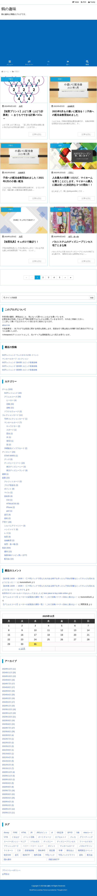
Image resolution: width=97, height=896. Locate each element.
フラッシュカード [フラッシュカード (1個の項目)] (11, 846)
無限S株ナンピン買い (15, 555)
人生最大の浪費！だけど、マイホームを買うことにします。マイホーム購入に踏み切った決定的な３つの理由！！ (72, 181)
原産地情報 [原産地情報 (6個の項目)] (29, 850)
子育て (71, 173)
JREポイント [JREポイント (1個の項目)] (42, 832)
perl (9, 511)
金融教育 (70, 106)
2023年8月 (8, 724)
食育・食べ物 (73, 237)
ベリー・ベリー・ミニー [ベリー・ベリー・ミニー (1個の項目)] (33, 846)
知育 (21, 106)
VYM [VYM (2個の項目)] (6, 837)
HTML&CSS (12, 504)
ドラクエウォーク (13, 411)
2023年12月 (9, 709)
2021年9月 (8, 750)
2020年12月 (8, 772)
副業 (6, 478)
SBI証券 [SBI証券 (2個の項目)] (60, 832)
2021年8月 (8, 754)
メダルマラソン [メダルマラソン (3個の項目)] (85, 846)
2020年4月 (8, 802)
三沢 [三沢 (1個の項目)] (19, 850)
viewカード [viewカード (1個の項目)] (88, 832)
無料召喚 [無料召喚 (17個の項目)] (37, 855)
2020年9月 (8, 783)
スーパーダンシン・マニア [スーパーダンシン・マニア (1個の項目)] (15, 841)
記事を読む (37, 134)
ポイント (9, 489)
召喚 (10, 404)
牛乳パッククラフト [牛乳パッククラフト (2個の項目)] (67, 855)
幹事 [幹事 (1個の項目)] (60, 850)
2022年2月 (8, 746)
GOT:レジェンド (12, 393)
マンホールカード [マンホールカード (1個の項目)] (67, 846)
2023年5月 (8, 735)
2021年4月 (8, 757)
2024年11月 (9, 672)
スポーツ (11, 430)
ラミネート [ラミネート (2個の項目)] (8, 850)
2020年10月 (8, 779)
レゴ (7, 533)
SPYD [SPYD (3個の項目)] (69, 832)
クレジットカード (13, 481)
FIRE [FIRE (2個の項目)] (15, 832)
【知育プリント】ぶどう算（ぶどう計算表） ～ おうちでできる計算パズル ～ (23, 115)
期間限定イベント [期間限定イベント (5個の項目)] (85, 850)
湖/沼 (9, 441)
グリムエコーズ (12, 397)
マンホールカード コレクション (15, 359)
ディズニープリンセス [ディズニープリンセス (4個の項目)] (66, 841)
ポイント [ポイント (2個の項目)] (51, 846)
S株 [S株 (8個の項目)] (77, 832)
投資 (6, 548)
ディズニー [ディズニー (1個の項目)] (48, 841)
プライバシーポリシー (11, 870)
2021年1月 (8, 768)
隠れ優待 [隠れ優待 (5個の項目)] (7, 859)
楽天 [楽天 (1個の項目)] (17, 855)
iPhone (10, 507)
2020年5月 (8, 798)
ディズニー (8, 452)
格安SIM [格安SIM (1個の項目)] (7, 855)
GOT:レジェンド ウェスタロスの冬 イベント (20, 355)
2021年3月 (8, 761)
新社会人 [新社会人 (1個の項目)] (70, 850)
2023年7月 (8, 728)
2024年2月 (8, 702)
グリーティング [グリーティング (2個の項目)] (86, 837)
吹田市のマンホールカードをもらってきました (21, 593)
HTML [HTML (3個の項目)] (23, 832)
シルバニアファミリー (14, 526)
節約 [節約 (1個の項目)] (81, 855)
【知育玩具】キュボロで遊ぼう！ (20, 241)
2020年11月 (8, 776)
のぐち (22, 590)
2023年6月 (8, 731)
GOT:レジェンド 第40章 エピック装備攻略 (19, 362)
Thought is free (62, 890)
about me (6, 325)
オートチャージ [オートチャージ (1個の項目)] (44, 837)
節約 (7, 518)
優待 (8, 551)
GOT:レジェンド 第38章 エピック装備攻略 (19, 370)
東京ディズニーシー (16, 467)
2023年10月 (9, 717)
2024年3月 (8, 698)
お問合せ (5, 874)
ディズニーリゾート (14, 463)
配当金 (9, 559)
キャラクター (13, 426)
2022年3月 (8, 743)
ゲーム (7, 389)
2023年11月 (9, 713)
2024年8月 (8, 680)
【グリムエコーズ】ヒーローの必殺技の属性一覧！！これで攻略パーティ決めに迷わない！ (40, 597)
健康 (5, 474)
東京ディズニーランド (17, 470)
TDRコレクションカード (15, 419)
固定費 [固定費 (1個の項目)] (52, 850)
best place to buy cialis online (56, 593)
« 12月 (22, 649)
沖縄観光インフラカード (15, 448)
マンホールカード (13, 422)
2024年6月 (8, 687)
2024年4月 (8, 695)
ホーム (6, 72)
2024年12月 (9, 669)
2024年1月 (8, 706)
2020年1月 (8, 813)
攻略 (10, 408)
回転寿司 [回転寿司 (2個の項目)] (41, 850)
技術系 (8, 496)
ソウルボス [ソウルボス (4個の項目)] (34, 841)
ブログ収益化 (11, 485)
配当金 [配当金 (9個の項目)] (90, 855)
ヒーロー (11, 400)
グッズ (8, 459)
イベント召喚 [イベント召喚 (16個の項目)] (28, 837)
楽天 (7, 515)
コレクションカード (12, 415)
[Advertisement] (48, 39)
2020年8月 (8, 787)
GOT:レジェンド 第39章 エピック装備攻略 (19, 366)
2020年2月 (8, 809)
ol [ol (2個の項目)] (52, 832)
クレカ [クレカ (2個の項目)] (73, 837)
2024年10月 (9, 676)
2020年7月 (8, 790)
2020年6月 (8, 794)
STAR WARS (11, 456)
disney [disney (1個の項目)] (6, 832)
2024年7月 (8, 684)
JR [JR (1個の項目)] (31, 832)
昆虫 (9, 433)
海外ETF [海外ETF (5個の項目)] (26, 855)
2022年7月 (8, 739)
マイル (8, 492)
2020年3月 (8, 805)
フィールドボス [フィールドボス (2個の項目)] (85, 841)
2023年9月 (8, 720)
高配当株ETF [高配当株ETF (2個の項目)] (53, 859)
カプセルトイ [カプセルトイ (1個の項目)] (60, 837)
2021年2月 (8, 765)
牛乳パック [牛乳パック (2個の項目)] (50, 855)
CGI (9, 500)
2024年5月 (8, 691)
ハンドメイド (11, 529)
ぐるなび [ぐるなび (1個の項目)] (15, 837)
